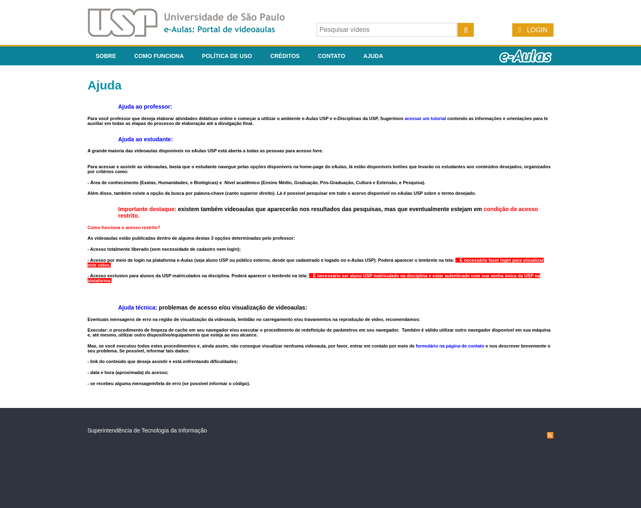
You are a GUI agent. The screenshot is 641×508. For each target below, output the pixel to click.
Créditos (285, 56)
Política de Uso (227, 56)
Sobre (106, 56)
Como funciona (159, 56)
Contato (331, 56)
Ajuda (373, 56)
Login (537, 30)
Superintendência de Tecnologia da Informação (147, 430)
